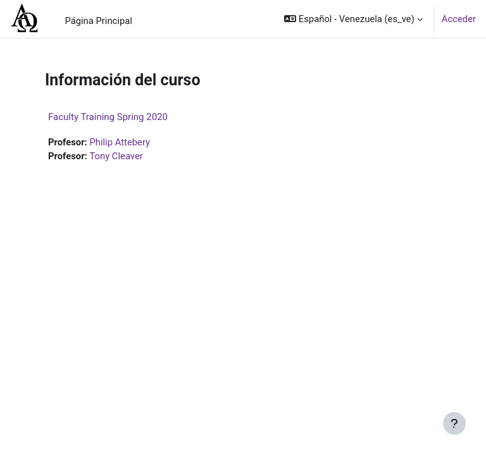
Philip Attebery (119, 142)
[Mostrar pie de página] (454, 423)
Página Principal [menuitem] (98, 21)
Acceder (459, 19)
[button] (353, 19)
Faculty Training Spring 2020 (108, 117)
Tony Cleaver (115, 156)
